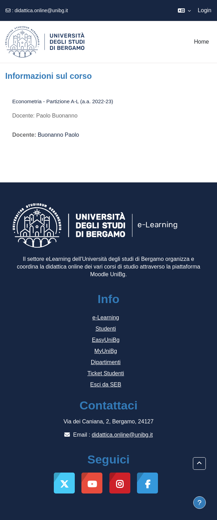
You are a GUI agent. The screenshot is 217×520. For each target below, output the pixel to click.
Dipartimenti (106, 362)
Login (204, 10)
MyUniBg (105, 351)
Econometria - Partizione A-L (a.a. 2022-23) (62, 101)
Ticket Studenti (105, 373)
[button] (184, 10)
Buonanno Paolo (58, 135)
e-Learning (105, 318)
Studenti (105, 329)
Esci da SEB (105, 384)
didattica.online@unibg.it (41, 10)
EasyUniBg (106, 340)
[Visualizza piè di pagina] (199, 502)
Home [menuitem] (201, 42)
